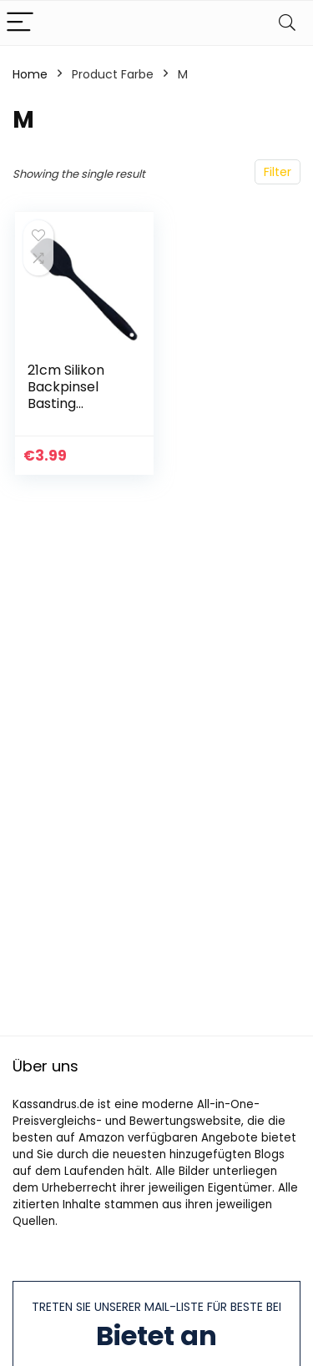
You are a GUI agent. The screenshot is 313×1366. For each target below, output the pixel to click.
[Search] (287, 23)
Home (30, 74)
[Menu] (20, 23)
